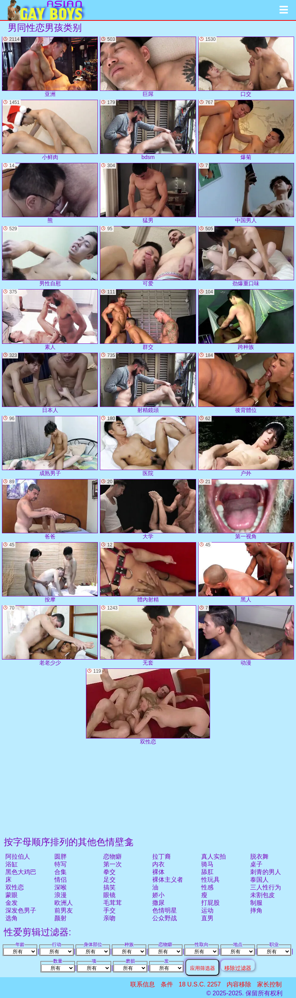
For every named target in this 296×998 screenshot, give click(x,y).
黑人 (246, 572)
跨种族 (246, 319)
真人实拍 (213, 856)
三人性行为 (265, 887)
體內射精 (148, 572)
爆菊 (246, 130)
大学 (148, 509)
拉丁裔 (161, 856)
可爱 (148, 256)
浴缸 (11, 864)
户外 (246, 446)
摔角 (256, 910)
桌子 (256, 864)
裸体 (158, 872)
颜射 (60, 918)
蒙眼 (11, 895)
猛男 (148, 193)
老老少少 (50, 635)
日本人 (50, 383)
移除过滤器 (237, 968)
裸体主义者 (167, 879)
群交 (148, 319)
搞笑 (109, 887)
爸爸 (50, 509)
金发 (11, 902)
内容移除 (239, 984)
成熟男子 (50, 446)
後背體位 (246, 383)
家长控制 (269, 984)
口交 (246, 67)
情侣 (60, 879)
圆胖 (60, 856)
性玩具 (210, 879)
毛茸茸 (112, 902)
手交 (109, 910)
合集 (60, 872)
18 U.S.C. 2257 (200, 984)
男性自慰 (50, 256)
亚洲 (50, 67)
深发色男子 (20, 910)
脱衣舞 (259, 856)
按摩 (50, 572)
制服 (256, 902)
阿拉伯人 (17, 856)
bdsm (148, 130)
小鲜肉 (50, 130)
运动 (207, 910)
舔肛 (207, 872)
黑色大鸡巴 (20, 872)
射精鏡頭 (148, 383)
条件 (167, 984)
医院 (148, 446)
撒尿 (158, 902)
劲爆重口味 (246, 256)
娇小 (158, 895)
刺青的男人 (265, 872)
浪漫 (60, 895)
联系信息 (142, 984)
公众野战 (164, 918)
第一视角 (246, 509)
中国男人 (246, 193)
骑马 (207, 864)
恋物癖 (112, 856)
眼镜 (109, 895)
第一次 (112, 864)
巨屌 (148, 67)
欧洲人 (63, 902)
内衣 (158, 864)
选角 (11, 918)
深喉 (60, 887)
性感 (207, 887)
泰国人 (259, 879)
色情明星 (164, 910)
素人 (50, 319)
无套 (148, 635)
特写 (60, 864)
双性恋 (14, 887)
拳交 (109, 872)
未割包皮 (262, 895)
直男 (207, 918)
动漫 (246, 635)
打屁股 (210, 902)
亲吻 (109, 918)
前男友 (63, 910)
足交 (109, 879)
